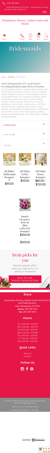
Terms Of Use (17, 400)
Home (3, 77)
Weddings (11, 77)
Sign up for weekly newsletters (25, 272)
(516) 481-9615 (13, 3)
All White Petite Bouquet (25, 174)
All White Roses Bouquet (40, 174)
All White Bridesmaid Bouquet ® (10, 176)
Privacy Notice (32, 400)
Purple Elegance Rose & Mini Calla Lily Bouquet (25, 217)
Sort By (7, 145)
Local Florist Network (19, 403)
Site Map (35, 403)
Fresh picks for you (25, 255)
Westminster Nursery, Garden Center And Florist (25, 22)
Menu (4, 39)
